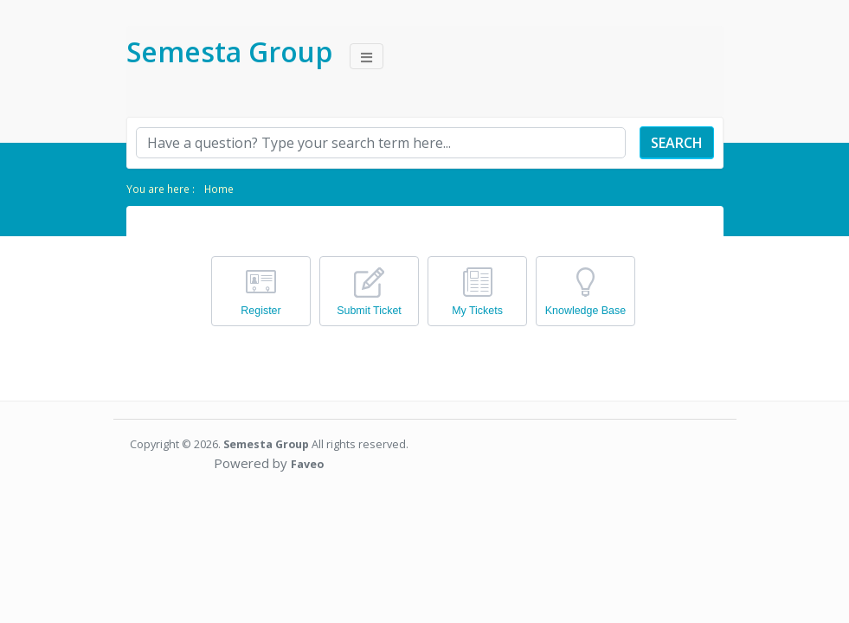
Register (260, 311)
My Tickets (477, 311)
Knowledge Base (585, 311)
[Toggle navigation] (366, 56)
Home (219, 189)
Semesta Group (229, 51)
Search (677, 142)
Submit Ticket (369, 311)
